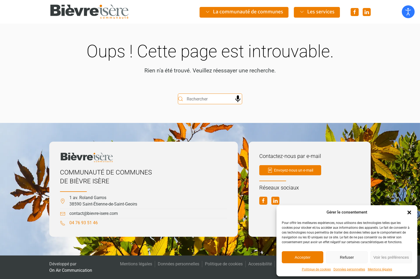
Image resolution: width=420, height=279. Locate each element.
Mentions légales (380, 269)
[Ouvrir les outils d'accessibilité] (408, 11)
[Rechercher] (210, 99)
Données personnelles (349, 269)
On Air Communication (70, 270)
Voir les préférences (391, 257)
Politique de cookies (316, 269)
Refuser (347, 257)
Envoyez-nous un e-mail (290, 170)
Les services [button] (317, 11)
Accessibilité (260, 263)
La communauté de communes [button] (244, 11)
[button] (409, 212)
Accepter (302, 257)
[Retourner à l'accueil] (89, 12)
